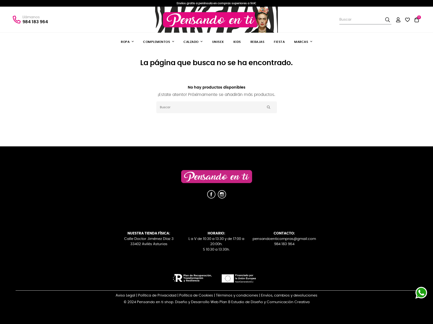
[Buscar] (216, 107)
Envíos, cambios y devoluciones (289, 295)
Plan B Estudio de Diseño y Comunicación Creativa (264, 302)
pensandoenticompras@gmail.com (284, 239)
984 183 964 (35, 22)
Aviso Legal (125, 295)
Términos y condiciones (237, 295)
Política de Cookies (196, 295)
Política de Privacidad (157, 295)
